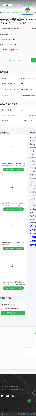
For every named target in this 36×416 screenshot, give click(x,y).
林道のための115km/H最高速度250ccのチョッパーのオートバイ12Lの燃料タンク (13, 284)
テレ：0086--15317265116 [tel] (10, 386)
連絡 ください (14, 60)
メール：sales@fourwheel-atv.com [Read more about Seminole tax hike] (12, 390)
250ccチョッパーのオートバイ (20, 12)
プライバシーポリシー (7, 414)
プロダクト (28, 5)
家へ (3, 12)
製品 (8, 12)
